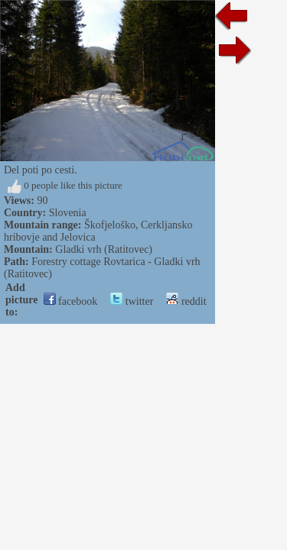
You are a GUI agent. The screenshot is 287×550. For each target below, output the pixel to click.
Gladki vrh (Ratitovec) (103, 249)
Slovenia (67, 212)
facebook (71, 301)
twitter (131, 301)
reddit (186, 301)
